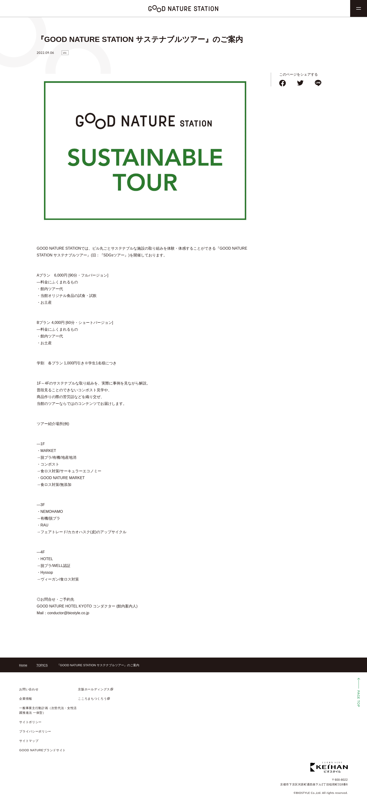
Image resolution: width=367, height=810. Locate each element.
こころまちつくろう (92, 698)
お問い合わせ (28, 689)
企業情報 (25, 698)
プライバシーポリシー (35, 731)
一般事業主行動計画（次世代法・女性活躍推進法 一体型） (48, 710)
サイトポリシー (30, 722)
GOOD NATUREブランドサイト (42, 750)
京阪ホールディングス (94, 689)
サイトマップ (28, 741)
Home (23, 665)
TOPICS (42, 665)
